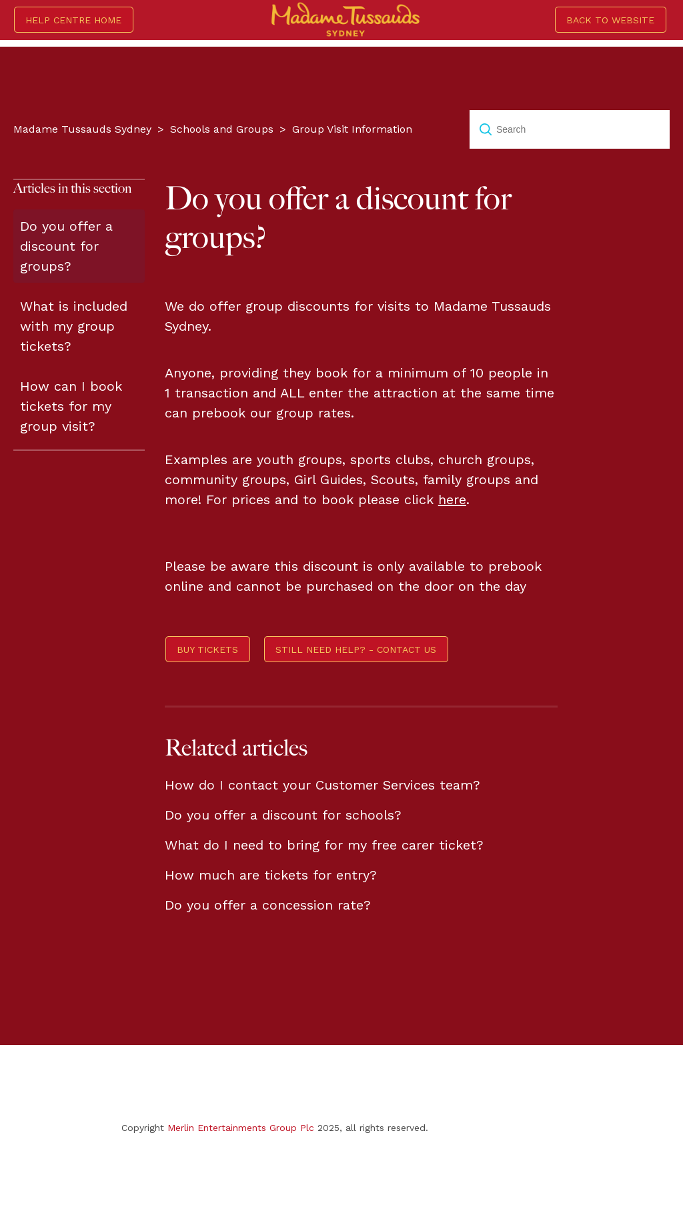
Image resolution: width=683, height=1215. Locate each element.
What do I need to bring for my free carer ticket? (324, 845)
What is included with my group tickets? (73, 326)
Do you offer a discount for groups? (66, 246)
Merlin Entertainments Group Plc (240, 1127)
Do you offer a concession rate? (268, 905)
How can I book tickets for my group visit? (71, 406)
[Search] (570, 129)
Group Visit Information (352, 129)
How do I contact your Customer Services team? (322, 785)
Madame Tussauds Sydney (82, 129)
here (452, 499)
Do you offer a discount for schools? (283, 815)
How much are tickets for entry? (271, 875)
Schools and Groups (221, 129)
